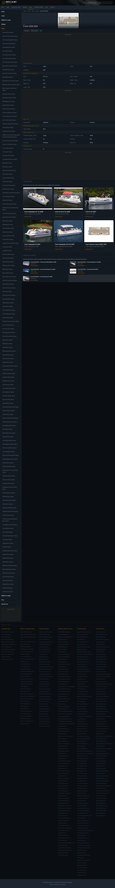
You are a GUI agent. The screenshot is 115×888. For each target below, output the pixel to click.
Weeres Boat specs (82, 865)
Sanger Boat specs (82, 775)
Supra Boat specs (62, 823)
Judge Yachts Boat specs (26, 681)
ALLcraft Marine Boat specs (102, 639)
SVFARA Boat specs (82, 835)
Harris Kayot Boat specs (83, 703)
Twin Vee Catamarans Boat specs (66, 842)
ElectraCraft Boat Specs (9, 170)
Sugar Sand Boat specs (83, 820)
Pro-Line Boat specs (44, 701)
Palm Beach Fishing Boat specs (85, 751)
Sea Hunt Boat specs (63, 785)
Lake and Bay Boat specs (102, 726)
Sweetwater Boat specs (83, 837)
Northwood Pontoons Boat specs (104, 748)
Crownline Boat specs (44, 651)
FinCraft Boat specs (101, 691)
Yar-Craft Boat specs (101, 815)
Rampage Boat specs (25, 703)
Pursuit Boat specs (44, 706)
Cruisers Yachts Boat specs (27, 659)
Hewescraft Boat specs (64, 716)
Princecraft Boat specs (64, 763)
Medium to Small (39, 7)
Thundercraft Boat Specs (9, 507)
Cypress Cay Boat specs (64, 691)
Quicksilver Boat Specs (9, 332)
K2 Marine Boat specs (101, 721)
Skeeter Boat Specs (8, 436)
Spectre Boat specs (44, 718)
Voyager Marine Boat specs (83, 860)
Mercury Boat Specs (8, 273)
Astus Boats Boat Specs (9, 58)
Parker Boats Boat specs (45, 699)
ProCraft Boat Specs (8, 328)
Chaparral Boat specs (25, 654)
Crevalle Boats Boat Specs (10, 159)
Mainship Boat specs (25, 688)
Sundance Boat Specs (9, 483)
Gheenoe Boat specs (101, 706)
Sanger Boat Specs (8, 362)
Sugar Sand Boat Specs (9, 466)
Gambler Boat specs (101, 699)
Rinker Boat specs (24, 708)
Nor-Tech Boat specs (6, 646)
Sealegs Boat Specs (8, 403)
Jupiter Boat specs (44, 681)
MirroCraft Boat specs (101, 738)
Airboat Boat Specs (8, 32)
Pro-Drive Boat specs (101, 761)
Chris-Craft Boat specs (26, 656)
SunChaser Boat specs (82, 823)
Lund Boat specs (81, 721)
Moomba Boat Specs (8, 284)
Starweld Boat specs (101, 788)
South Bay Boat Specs (9, 451)
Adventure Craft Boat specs (65, 636)
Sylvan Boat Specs (8, 504)
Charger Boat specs (82, 674)
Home (2, 7)
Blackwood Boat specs (82, 656)
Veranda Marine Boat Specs (10, 535)
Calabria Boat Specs (8, 105)
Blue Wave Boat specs (101, 666)
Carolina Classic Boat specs (27, 649)
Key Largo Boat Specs (9, 235)
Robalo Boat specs (62, 775)
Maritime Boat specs (82, 726)
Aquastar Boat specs (101, 649)
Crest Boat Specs (7, 152)
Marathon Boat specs (82, 723)
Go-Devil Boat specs (101, 713)
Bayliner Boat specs (25, 644)
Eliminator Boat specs (44, 664)
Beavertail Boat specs (101, 659)
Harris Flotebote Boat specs (65, 713)
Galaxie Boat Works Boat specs (84, 696)
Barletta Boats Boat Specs (10, 66)
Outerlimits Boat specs (45, 696)
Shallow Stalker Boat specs (102, 775)
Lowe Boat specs (81, 718)
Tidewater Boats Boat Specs (10, 511)
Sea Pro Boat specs (63, 788)
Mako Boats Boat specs (63, 731)
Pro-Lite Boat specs (82, 763)
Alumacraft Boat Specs (9, 43)
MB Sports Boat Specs (9, 265)
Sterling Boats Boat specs (102, 790)
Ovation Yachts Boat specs (26, 698)
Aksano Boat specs (100, 636)
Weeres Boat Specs (8, 562)
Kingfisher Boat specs (44, 684)
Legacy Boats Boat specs (26, 683)
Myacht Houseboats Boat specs (28, 696)
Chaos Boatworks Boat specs (103, 676)
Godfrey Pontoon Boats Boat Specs (10, 208)
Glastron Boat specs (63, 708)
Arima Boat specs (81, 639)
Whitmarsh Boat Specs (9, 573)
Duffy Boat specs (81, 684)
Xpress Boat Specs (8, 580)
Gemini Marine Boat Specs (10, 204)
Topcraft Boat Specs (8, 515)
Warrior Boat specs (82, 862)
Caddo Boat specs (62, 666)
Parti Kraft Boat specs (82, 756)
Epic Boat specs (62, 703)
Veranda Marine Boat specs (83, 855)
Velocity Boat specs (63, 845)
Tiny (47, 7)
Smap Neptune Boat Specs (10, 444)
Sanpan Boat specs (63, 780)
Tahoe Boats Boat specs (64, 825)
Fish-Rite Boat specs (101, 694)
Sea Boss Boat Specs (8, 381)
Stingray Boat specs (63, 813)
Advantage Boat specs (63, 634)
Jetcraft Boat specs (44, 679)
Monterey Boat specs (44, 691)
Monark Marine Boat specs (83, 738)
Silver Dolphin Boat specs (102, 780)
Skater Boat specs (62, 795)
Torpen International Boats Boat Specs (10, 520)
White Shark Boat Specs (9, 569)
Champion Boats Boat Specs (10, 123)
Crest (33, 11)
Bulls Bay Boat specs (101, 671)
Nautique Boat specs (63, 748)
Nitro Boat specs (81, 746)
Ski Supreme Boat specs (83, 808)
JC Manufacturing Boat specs (65, 721)
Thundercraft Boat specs (83, 842)
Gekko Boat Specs (8, 200)
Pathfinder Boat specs (82, 758)
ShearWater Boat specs (83, 798)
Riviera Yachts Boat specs (7, 654)
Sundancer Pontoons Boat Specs (10, 488)
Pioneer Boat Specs (8, 317)
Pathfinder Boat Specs (9, 314)
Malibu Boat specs (62, 733)
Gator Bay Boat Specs (9, 196)
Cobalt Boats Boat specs (45, 644)
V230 (37, 11)
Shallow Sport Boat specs (83, 795)
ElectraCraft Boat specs (83, 686)
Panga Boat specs (62, 753)
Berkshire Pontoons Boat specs (85, 654)
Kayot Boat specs (62, 726)
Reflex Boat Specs (7, 343)
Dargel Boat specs (100, 679)
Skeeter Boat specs (82, 805)
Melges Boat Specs (8, 269)
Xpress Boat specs (82, 870)
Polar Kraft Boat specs (101, 756)
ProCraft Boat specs (82, 766)
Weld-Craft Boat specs (101, 810)
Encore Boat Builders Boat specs (104, 684)
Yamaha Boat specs (82, 872)
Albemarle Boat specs (25, 632)
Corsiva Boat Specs (8, 148)
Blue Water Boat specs (82, 661)
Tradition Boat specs (63, 835)
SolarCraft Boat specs (101, 783)
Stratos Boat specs (82, 818)
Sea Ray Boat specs (6, 656)
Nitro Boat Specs (7, 291)
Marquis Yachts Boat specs (8, 641)
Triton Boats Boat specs (64, 837)
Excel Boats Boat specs (102, 686)
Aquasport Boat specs (63, 644)
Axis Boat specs (62, 651)
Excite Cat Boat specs (25, 664)
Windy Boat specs (24, 723)
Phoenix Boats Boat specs (102, 753)
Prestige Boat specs (25, 701)
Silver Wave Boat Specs (9, 433)
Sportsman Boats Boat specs (84, 815)
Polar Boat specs (62, 758)
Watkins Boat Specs (8, 558)
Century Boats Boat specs (64, 676)
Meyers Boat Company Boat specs (104, 736)
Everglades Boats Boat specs (46, 666)
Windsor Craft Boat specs (26, 721)
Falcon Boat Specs (8, 174)
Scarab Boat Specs (8, 369)
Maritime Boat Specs (8, 258)
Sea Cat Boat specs (82, 780)
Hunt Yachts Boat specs (7, 639)
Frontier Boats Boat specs (102, 696)
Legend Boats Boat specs (102, 728)
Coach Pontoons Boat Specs (10, 140)
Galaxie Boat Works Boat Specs (11, 192)
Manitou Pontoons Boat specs (65, 736)
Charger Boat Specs (8, 127)
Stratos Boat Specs (8, 462)
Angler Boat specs (62, 639)
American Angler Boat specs (103, 646)
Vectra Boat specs (81, 852)
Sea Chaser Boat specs (83, 783)
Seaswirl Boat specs (44, 716)
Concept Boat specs (44, 646)
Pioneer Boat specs (82, 761)
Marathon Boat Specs (8, 254)
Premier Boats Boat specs (64, 761)
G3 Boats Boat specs (82, 694)
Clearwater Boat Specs (9, 131)
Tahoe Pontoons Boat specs (65, 828)
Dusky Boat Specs (7, 166)
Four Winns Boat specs (26, 674)
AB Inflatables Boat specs (64, 632)
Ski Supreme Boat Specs (9, 440)
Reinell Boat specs (81, 770)
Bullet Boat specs (100, 669)
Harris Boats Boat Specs (9, 213)
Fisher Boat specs (81, 689)
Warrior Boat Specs (8, 554)
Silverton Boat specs (25, 713)
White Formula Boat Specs (10, 565)
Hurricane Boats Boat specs (65, 718)
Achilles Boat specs (101, 632)
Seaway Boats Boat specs (64, 793)
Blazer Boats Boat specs (83, 659)
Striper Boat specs (62, 815)
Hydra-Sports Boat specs (26, 678)
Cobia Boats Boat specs (64, 681)
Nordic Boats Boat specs (45, 694)
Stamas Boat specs (44, 723)
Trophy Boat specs (62, 840)
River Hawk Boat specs (63, 773)
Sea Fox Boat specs (63, 783)
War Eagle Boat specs (101, 808)
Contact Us (4, 604)
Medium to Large (16, 7)
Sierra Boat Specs (7, 429)
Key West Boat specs (63, 728)
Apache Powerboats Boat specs (28, 634)
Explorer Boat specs (101, 689)
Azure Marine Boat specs (64, 654)
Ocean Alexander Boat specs (8, 649)
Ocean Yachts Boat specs (7, 651)
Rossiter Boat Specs (8, 358)
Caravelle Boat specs (63, 674)
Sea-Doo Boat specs (82, 788)
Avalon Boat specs (62, 649)
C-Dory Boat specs (62, 661)
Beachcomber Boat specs (83, 646)
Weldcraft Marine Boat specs (65, 850)
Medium (25, 7)
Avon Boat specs (100, 651)
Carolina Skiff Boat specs (83, 669)
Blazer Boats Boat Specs (9, 97)
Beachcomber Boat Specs (10, 73)
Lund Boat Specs (7, 250)
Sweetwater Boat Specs (9, 500)
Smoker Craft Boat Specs (10, 448)
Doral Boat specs (24, 661)
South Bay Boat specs (82, 813)
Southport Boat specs (63, 798)
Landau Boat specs (82, 713)
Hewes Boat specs (81, 706)
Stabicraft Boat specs (63, 803)
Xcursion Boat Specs (8, 576)
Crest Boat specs (81, 679)
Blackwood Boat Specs (9, 94)
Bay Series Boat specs (101, 656)
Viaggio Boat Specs (8, 543)
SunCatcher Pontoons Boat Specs (10, 471)
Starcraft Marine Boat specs (65, 808)
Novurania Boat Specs (9, 299)
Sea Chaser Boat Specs (9, 388)
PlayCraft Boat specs (63, 756)
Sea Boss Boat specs (82, 778)
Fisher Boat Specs (7, 181)
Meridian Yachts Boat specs (27, 693)
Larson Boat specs (44, 686)
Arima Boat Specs (7, 51)
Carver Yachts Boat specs (26, 651)
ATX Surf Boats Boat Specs (10, 62)
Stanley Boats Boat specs (64, 805)
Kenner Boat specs (82, 708)
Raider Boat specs (62, 768)
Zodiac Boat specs (81, 875)
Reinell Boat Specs (8, 347)
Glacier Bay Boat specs (44, 671)
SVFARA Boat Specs (8, 496)
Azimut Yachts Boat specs (7, 632)
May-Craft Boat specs (63, 741)
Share (26, 30)
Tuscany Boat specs (82, 850)
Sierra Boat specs (81, 800)
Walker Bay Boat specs (101, 805)
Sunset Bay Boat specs (82, 833)
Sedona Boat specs (82, 793)
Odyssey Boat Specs (8, 302)
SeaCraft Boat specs (63, 790)
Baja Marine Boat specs (44, 634)
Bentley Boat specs (82, 649)
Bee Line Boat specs (101, 661)
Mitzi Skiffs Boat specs (101, 741)
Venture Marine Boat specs (64, 847)
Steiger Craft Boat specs (64, 810)
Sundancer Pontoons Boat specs (85, 830)
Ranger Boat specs (82, 768)
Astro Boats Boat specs (83, 641)
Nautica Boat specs (63, 746)
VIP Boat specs (80, 857)
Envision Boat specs (63, 701)
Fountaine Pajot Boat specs (27, 671)
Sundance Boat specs (82, 828)
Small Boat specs (81, 628)
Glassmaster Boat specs (102, 711)
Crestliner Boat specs (82, 681)
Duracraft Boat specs (101, 681)
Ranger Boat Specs (8, 340)
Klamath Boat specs (101, 723)
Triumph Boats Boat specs (83, 847)
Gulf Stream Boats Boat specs (65, 711)
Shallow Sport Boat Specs (10, 422)
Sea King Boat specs (82, 785)
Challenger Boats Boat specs (46, 641)
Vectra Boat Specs (8, 532)
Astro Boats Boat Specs (9, 54)
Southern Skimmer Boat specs (103, 785)
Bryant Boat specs (62, 659)
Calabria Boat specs (82, 664)
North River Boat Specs (9, 295)
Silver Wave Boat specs (83, 803)
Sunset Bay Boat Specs (9, 493)
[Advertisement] (11, 615)
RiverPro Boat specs (101, 768)
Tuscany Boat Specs (8, 528)
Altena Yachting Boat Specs (10, 40)
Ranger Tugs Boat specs (64, 770)
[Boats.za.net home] (9, 2)
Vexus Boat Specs (7, 539)
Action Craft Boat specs (102, 634)
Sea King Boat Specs (8, 392)
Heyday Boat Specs (8, 224)
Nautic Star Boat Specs (9, 288)
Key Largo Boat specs (82, 711)
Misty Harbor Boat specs (83, 736)
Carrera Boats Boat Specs (10, 116)
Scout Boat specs (43, 713)
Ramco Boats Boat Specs (10, 336)
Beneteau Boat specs (25, 646)
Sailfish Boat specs (44, 711)
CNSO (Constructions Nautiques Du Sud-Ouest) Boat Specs (11, 136)
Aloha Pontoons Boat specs (84, 632)
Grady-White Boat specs (45, 674)
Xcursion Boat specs (82, 867)
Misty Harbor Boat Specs (9, 276)
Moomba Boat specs (82, 741)
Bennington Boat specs (64, 656)
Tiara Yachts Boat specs (26, 716)
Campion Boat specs (63, 669)
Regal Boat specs (24, 706)
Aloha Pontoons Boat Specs (10, 36)
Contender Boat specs (44, 649)
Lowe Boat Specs (7, 247)
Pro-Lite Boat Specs (8, 325)
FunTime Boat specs (25, 676)
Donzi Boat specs (43, 654)
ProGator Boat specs (101, 763)
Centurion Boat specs (44, 639)
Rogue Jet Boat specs (63, 778)
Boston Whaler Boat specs (45, 636)
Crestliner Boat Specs (8, 155)
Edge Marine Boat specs (64, 699)
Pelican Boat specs (100, 751)
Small (30, 7)
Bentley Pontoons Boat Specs (11, 80)
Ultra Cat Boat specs (101, 800)
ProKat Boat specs (43, 703)
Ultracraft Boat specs (101, 803)
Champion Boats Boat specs (84, 671)
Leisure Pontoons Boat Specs (11, 243)
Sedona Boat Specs (8, 414)
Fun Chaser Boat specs (83, 691)
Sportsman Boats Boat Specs (11, 455)
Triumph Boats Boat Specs (10, 524)
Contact (52, 7)
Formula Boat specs (25, 666)
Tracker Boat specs (101, 795)
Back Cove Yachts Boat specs (27, 641)
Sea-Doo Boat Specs (8, 399)
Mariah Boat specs (62, 738)
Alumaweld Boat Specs (9, 47)
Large (7, 7)
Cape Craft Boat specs (82, 666)
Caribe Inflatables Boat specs (103, 674)
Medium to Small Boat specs (65, 628)
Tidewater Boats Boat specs (84, 845)
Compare (35, 30)
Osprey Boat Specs (8, 306)
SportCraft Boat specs (44, 721)
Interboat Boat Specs (8, 228)
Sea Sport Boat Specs (9, 395)
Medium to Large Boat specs (27, 628)
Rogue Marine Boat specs (102, 770)
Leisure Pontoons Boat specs (84, 716)
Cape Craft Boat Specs (9, 109)
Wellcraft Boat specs (25, 718)
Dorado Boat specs (44, 656)
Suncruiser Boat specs (83, 825)
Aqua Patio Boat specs (63, 641)
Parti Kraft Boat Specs (9, 310)
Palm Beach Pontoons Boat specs (85, 753)
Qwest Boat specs (100, 766)
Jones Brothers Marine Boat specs (66, 723)
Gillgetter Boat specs (101, 708)
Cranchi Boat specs (6, 634)
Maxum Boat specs (25, 691)
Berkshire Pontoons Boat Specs (11, 84)
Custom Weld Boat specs (64, 689)
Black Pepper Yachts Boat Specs (10, 89)
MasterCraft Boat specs (45, 689)
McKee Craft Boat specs (64, 743)
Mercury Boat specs (82, 733)
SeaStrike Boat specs (82, 790)
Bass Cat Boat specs (101, 654)
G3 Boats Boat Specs (8, 189)
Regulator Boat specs (44, 708)
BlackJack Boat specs (101, 664)
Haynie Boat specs (100, 718)
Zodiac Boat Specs (8, 591)
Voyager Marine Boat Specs (10, 550)
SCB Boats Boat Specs (9, 373)
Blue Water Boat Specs (9, 101)
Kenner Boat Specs (8, 232)
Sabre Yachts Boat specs (26, 711)
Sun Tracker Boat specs (64, 818)
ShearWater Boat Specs (9, 425)
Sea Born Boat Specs (8, 377)
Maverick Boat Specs (8, 261)
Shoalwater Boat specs (101, 778)
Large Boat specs (5, 628)
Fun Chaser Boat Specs (9, 185)
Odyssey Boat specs (82, 748)
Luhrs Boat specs (24, 686)
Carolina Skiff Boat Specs (10, 112)
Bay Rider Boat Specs (8, 69)
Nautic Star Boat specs (82, 743)
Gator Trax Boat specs (101, 701)
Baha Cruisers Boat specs (45, 632)
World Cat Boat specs (44, 726)
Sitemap (63, 884)
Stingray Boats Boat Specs (10, 459)
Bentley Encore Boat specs (83, 651)
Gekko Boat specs (81, 701)
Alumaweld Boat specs (82, 636)
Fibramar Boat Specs (8, 178)
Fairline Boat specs (6, 636)
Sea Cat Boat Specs (8, 384)
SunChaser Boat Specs (9, 476)
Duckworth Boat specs (63, 694)
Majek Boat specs (100, 733)
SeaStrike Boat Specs (9, 410)
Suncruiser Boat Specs (9, 479)
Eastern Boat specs (44, 659)
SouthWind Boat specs (63, 800)
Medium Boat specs (44, 628)
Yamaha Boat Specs (8, 584)
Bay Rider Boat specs (82, 644)
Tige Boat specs (62, 833)
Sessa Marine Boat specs (7, 659)
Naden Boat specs (100, 746)
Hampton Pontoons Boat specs (103, 716)
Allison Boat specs (100, 641)
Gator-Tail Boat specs (101, 703)
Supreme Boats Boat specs (103, 793)
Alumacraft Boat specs (82, 634)
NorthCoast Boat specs (64, 751)
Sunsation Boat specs (63, 820)
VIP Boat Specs (7, 547)
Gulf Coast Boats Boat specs (46, 676)
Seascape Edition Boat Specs (11, 407)
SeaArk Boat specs (100, 773)
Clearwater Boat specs (82, 676)
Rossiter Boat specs (82, 773)
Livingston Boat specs (101, 731)
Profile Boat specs (62, 766)
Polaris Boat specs (100, 758)
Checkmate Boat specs (64, 679)
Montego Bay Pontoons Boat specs (104, 743)
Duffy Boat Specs (7, 163)
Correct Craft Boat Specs (10, 144)
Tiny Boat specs (100, 628)
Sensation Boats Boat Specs (10, 418)
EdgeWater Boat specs (44, 661)
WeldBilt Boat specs (101, 813)
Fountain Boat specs (25, 669)
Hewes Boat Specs (8, 221)
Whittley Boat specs (63, 852)
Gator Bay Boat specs (82, 699)
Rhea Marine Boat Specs (9, 351)
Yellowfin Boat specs (63, 855)
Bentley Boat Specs (8, 77)
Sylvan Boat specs (81, 840)
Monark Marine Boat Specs (10, 280)
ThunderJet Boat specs (64, 830)
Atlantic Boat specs (63, 646)
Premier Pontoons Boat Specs (11, 321)
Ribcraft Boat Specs (8, 355)
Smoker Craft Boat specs (83, 810)
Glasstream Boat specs (64, 706)
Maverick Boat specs (82, 728)
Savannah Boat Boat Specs (10, 366)
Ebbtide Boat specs (63, 696)
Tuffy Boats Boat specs (101, 798)
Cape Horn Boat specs (63, 671)
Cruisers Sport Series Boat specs (66, 686)
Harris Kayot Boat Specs (9, 217)
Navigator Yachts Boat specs (8, 644)
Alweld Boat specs (100, 644)
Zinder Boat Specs (8, 588)
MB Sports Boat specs (82, 731)
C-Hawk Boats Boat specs (64, 664)
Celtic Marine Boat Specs (9, 120)
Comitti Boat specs (63, 684)
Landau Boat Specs (8, 239)
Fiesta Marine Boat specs (45, 669)
